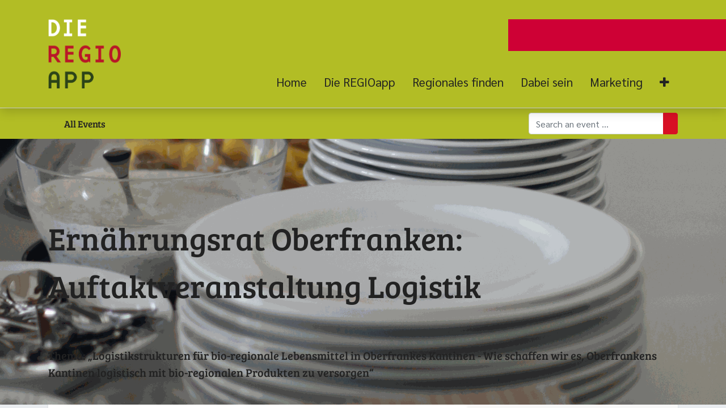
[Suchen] (670, 123)
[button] (664, 82)
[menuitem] (295, 82)
